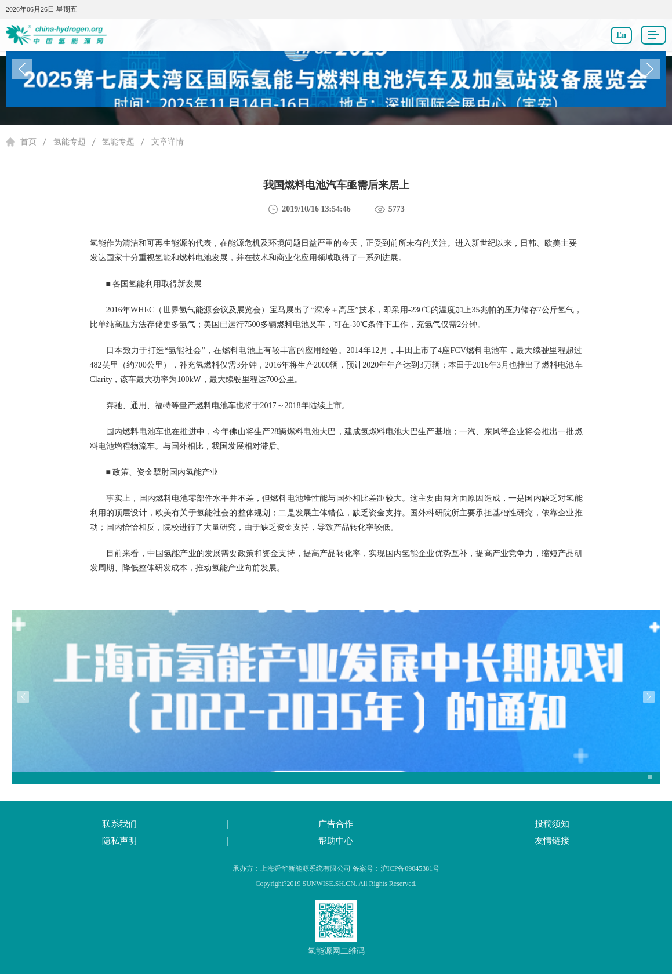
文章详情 (167, 141)
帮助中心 (335, 840)
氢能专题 (69, 141)
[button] (650, 69)
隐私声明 (119, 840)
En (621, 35)
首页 (28, 141)
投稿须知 (552, 823)
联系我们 (119, 823)
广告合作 (335, 823)
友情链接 (552, 840)
